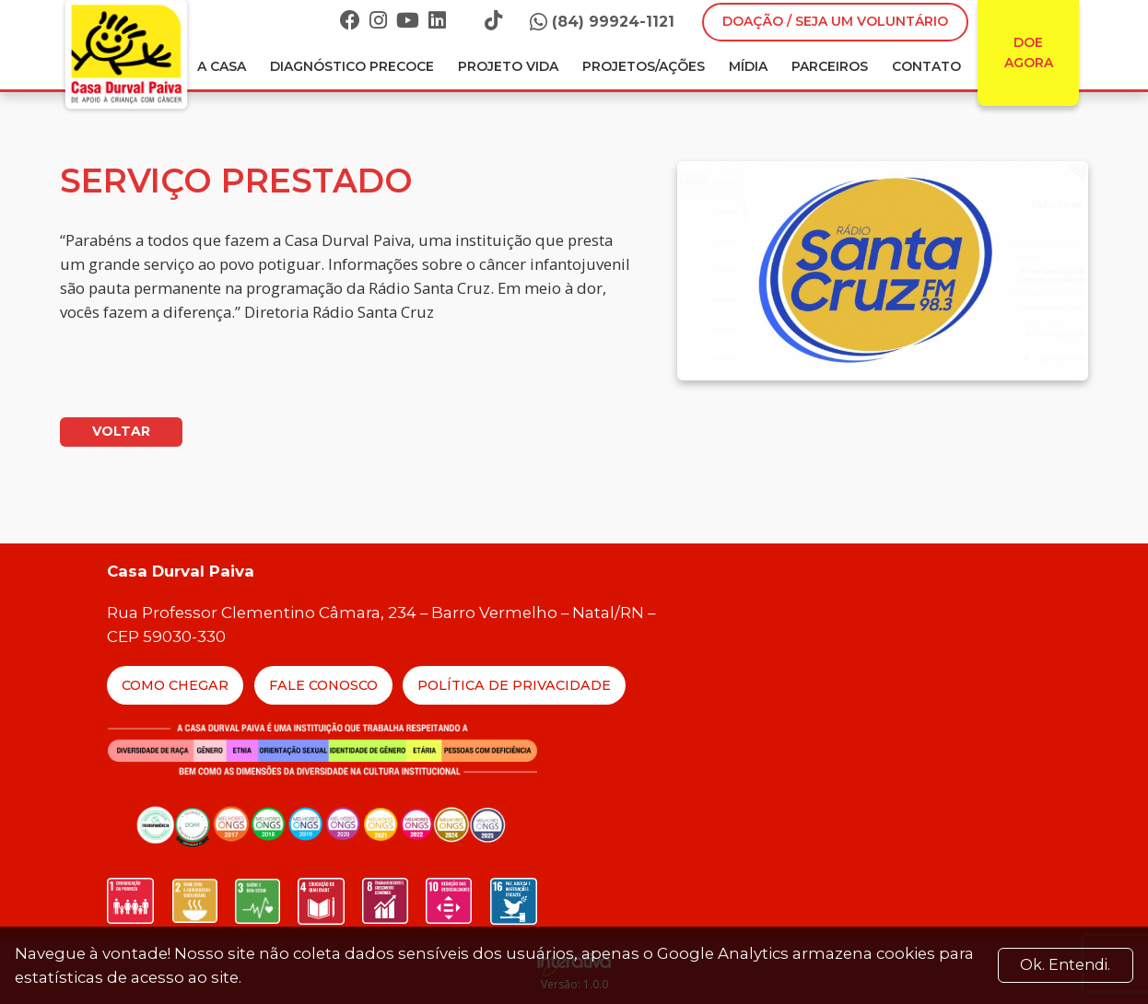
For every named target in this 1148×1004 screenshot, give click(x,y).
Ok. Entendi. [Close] (1065, 965)
